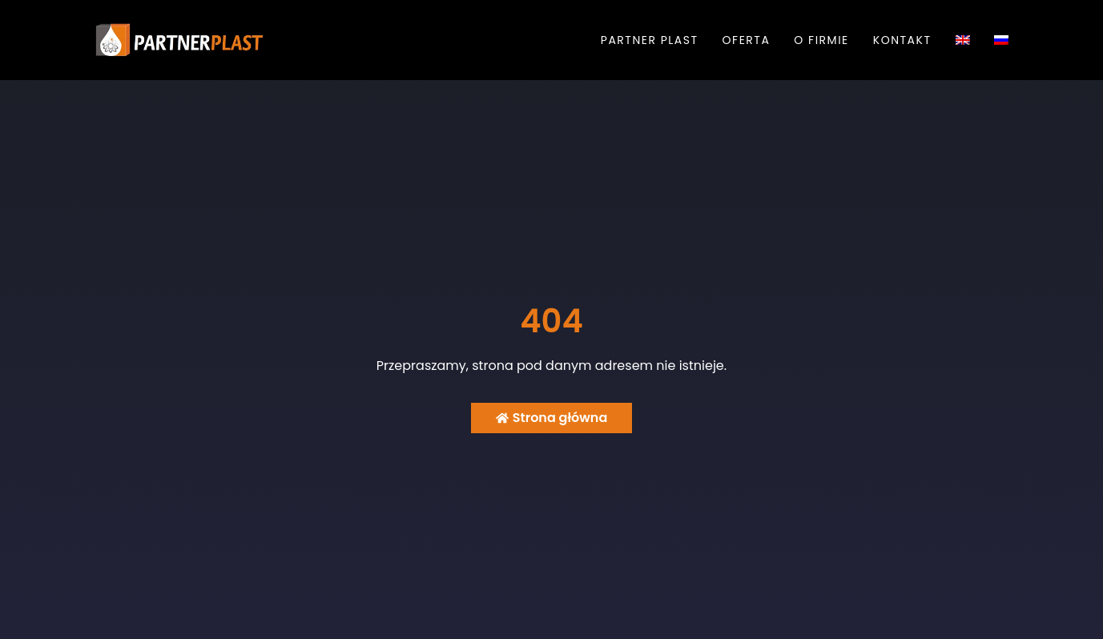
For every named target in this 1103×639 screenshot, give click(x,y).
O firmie (821, 40)
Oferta (747, 40)
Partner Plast (649, 40)
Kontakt (902, 40)
